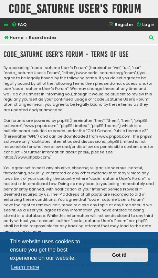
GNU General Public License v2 (116, 131)
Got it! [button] (119, 255)
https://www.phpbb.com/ (27, 157)
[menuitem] (19, 25)
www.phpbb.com (114, 136)
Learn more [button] (25, 267)
